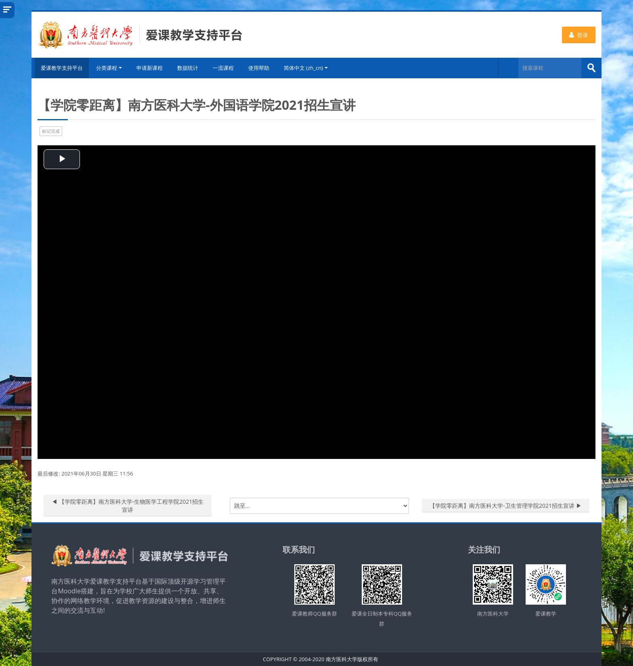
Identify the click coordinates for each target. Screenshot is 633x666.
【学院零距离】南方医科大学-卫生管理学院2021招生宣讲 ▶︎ (505, 505)
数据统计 (188, 67)
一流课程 (224, 67)
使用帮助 (259, 67)
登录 (578, 35)
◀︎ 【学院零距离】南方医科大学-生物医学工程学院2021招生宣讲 (127, 505)
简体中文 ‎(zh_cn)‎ (307, 67)
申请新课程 (150, 67)
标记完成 (51, 131)
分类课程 (110, 67)
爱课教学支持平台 (61, 67)
